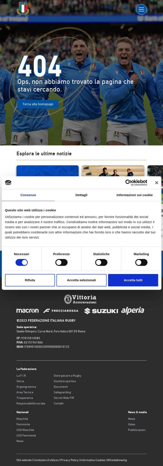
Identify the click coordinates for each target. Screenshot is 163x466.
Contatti (58, 403)
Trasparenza (24, 397)
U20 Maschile (25, 430)
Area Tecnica (24, 392)
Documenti (61, 386)
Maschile (22, 418)
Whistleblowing (117, 460)
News (20, 441)
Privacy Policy (69, 460)
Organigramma (26, 386)
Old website (23, 460)
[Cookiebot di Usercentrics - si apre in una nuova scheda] (128, 182)
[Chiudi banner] (156, 182)
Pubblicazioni (136, 430)
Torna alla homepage (37, 104)
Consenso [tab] (28, 195)
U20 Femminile (26, 435)
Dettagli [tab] (82, 195)
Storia (20, 381)
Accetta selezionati (81, 280)
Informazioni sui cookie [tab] (135, 195)
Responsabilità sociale (30, 403)
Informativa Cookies (92, 460)
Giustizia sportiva (65, 381)
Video (131, 424)
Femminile (23, 424)
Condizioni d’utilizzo (46, 460)
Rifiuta (30, 280)
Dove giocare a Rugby (67, 375)
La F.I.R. (21, 375)
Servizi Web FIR (64, 397)
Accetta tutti (133, 280)
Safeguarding (62, 392)
